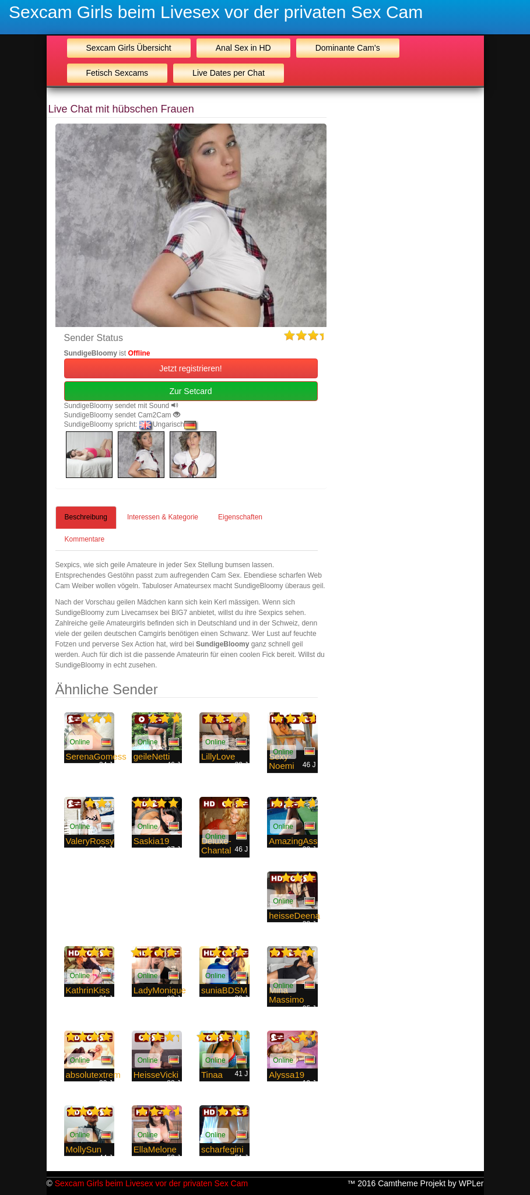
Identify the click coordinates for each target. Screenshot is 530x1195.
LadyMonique (160, 990)
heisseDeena (294, 915)
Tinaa (212, 1075)
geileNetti (152, 756)
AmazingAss (293, 841)
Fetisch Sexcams (117, 73)
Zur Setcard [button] (190, 391)
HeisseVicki (156, 1075)
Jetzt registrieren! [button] (190, 368)
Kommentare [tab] (85, 539)
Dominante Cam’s (347, 47)
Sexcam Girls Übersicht (128, 47)
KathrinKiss (88, 990)
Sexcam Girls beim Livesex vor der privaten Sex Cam (216, 12)
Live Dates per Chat (228, 73)
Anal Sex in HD (243, 47)
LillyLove (218, 756)
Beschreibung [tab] (86, 517)
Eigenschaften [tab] (240, 517)
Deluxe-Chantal (216, 846)
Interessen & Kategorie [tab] (162, 517)
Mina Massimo (286, 995)
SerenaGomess (96, 756)
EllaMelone (155, 1149)
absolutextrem (93, 1075)
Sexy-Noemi (281, 761)
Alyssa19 (286, 1075)
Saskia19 (152, 841)
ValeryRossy (90, 841)
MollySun (84, 1149)
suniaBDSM (224, 990)
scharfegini (222, 1149)
